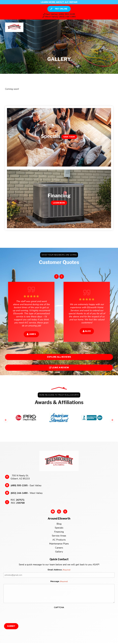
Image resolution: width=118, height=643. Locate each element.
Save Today (69, 137)
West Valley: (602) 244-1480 (59, 16)
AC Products (59, 539)
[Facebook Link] (53, 512)
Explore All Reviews (59, 357)
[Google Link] (59, 512)
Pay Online (59, 9)
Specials (59, 527)
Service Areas (59, 535)
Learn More (59, 203)
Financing (59, 531)
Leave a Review (59, 367)
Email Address (59, 569)
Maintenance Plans (59, 543)
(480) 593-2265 (19, 485)
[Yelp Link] (65, 512)
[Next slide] (61, 276)
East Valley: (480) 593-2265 (59, 14)
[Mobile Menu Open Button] (111, 27)
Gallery (59, 551)
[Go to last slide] (56, 276)
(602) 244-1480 (19, 493)
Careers (59, 547)
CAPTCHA (59, 607)
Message (58, 581)
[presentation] (23, 615)
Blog (59, 523)
